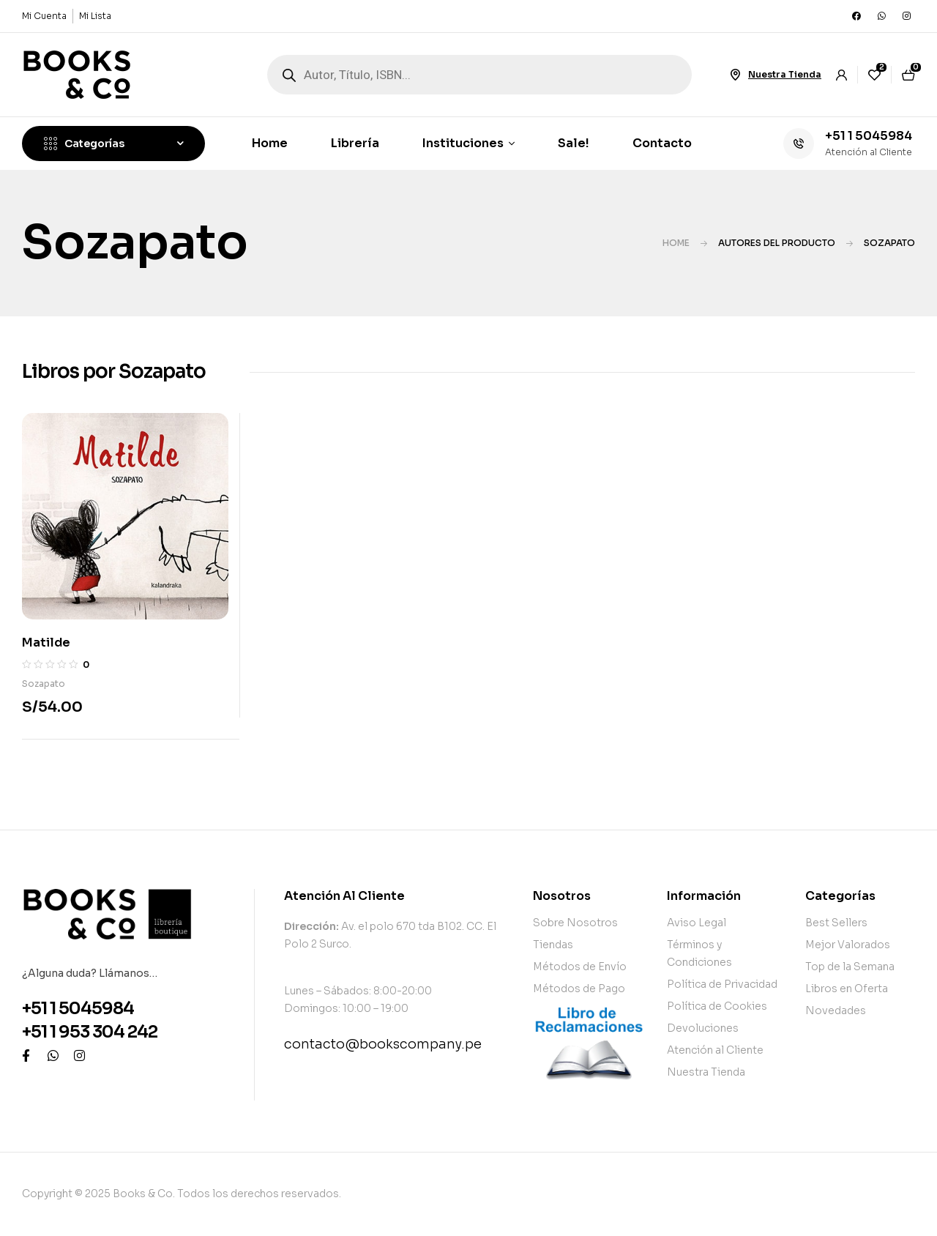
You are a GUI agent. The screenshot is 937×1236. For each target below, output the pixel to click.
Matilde (46, 642)
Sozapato (43, 683)
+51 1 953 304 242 (89, 1032)
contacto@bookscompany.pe (383, 1044)
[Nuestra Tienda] (735, 75)
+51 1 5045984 (868, 136)
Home (676, 242)
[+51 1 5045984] (798, 143)
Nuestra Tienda (784, 74)
